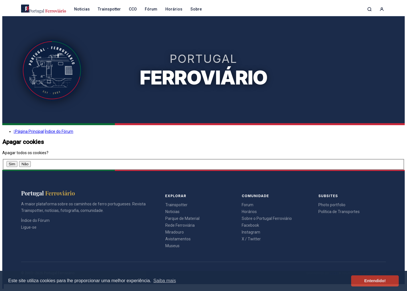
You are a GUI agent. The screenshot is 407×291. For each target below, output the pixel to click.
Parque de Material (182, 218)
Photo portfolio (331, 205)
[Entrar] (382, 9)
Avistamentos (178, 239)
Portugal (43, 9)
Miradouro (174, 232)
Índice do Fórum (35, 220)
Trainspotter (109, 9)
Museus (172, 245)
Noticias (82, 9)
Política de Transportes (339, 211)
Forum (247, 205)
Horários (173, 9)
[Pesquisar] (369, 9)
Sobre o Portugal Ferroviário (267, 218)
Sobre (196, 9)
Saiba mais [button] (164, 280)
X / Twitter (251, 239)
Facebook (250, 225)
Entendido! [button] (375, 280)
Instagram (251, 232)
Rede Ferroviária (180, 225)
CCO (133, 9)
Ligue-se (28, 227)
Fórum (151, 9)
